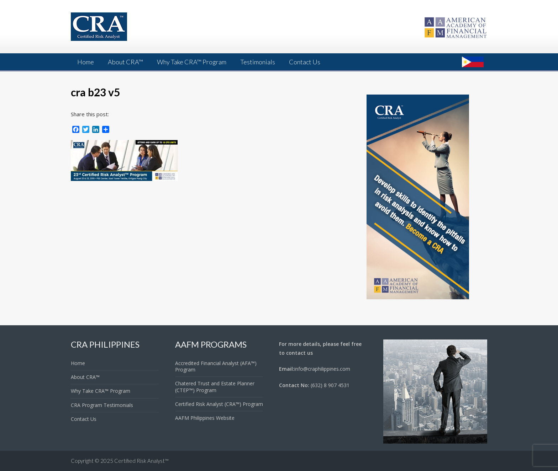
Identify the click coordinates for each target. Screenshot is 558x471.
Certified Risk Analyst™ (141, 460)
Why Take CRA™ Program (191, 62)
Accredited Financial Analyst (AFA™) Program (216, 366)
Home (85, 62)
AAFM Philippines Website (205, 417)
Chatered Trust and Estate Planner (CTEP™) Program (214, 386)
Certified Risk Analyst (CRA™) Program (219, 404)
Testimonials (257, 62)
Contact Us (304, 62)
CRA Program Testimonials (102, 405)
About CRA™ (125, 62)
